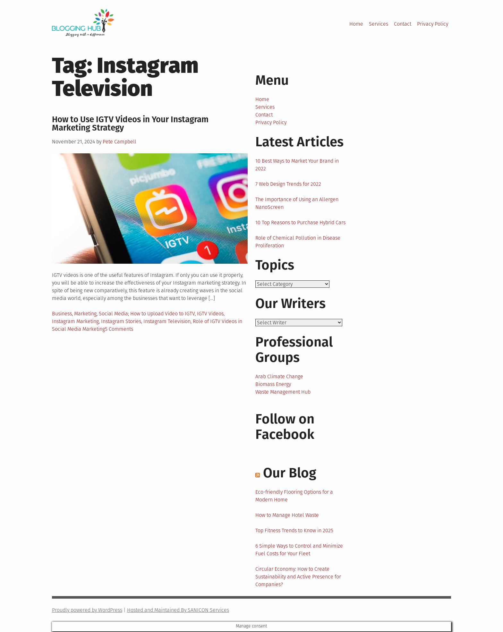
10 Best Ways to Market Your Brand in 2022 (297, 165)
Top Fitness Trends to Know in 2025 (294, 531)
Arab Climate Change (279, 377)
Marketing (85, 314)
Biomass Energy (273, 385)
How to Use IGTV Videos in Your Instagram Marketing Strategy (130, 124)
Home (356, 24)
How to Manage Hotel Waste (287, 516)
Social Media (113, 314)
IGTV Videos (210, 314)
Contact (402, 24)
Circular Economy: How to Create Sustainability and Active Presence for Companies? (298, 577)
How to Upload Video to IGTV (162, 314)
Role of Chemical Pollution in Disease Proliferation (297, 242)
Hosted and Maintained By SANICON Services (178, 611)
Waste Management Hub (283, 392)
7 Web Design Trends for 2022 (288, 184)
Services (378, 24)
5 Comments (119, 329)
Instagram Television (167, 321)
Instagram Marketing (75, 321)
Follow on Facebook (284, 427)
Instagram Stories (121, 321)
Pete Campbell (119, 142)
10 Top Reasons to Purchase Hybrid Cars (300, 222)
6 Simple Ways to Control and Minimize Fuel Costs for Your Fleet (299, 550)
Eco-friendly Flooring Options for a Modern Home (294, 496)
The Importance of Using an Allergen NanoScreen (296, 203)
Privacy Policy (432, 24)
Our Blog (289, 473)
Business (62, 314)
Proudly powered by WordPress (87, 611)
